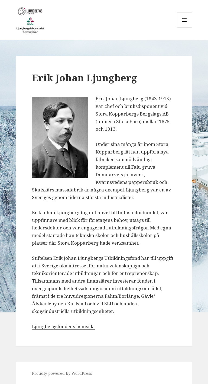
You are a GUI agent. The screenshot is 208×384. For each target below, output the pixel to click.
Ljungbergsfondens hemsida (63, 326)
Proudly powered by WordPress (62, 373)
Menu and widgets (184, 27)
